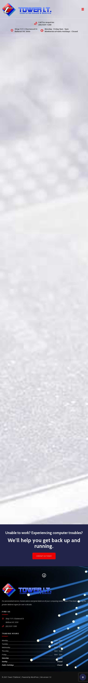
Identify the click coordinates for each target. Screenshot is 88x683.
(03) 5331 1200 (44, 24)
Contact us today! (44, 556)
